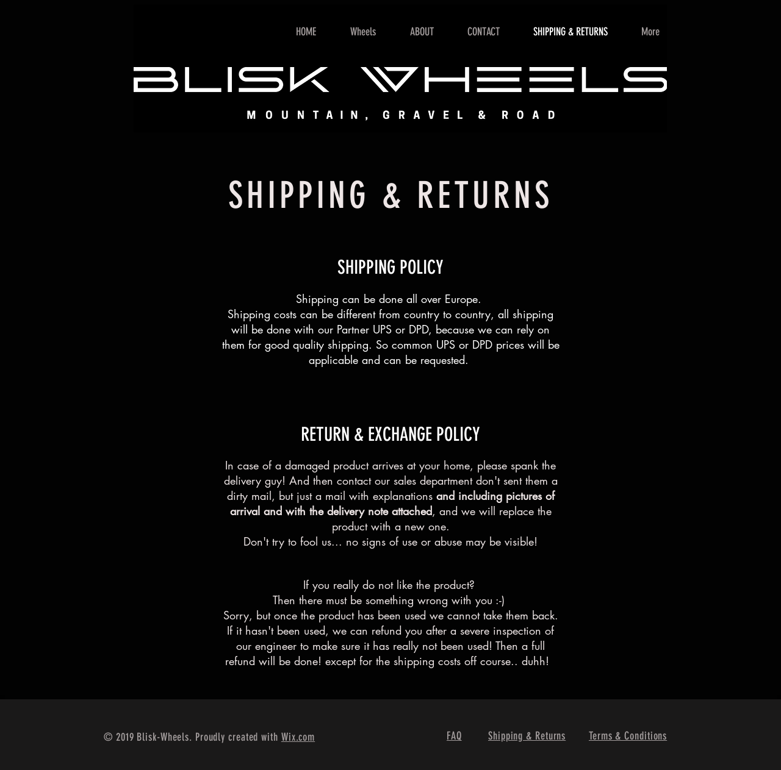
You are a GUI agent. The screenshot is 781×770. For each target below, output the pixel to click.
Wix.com (298, 737)
